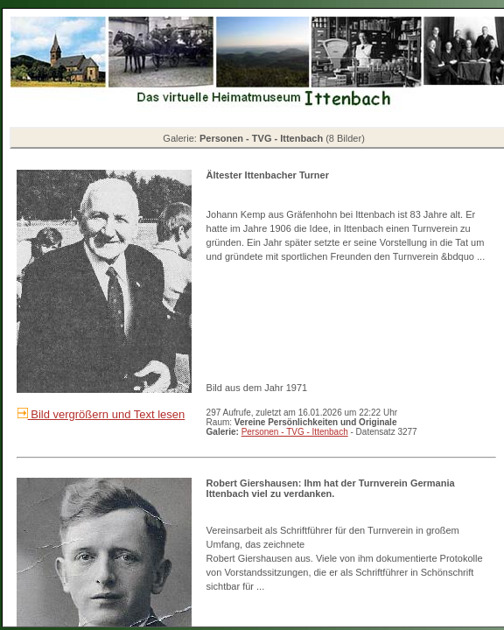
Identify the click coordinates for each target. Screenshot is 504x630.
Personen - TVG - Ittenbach (295, 432)
